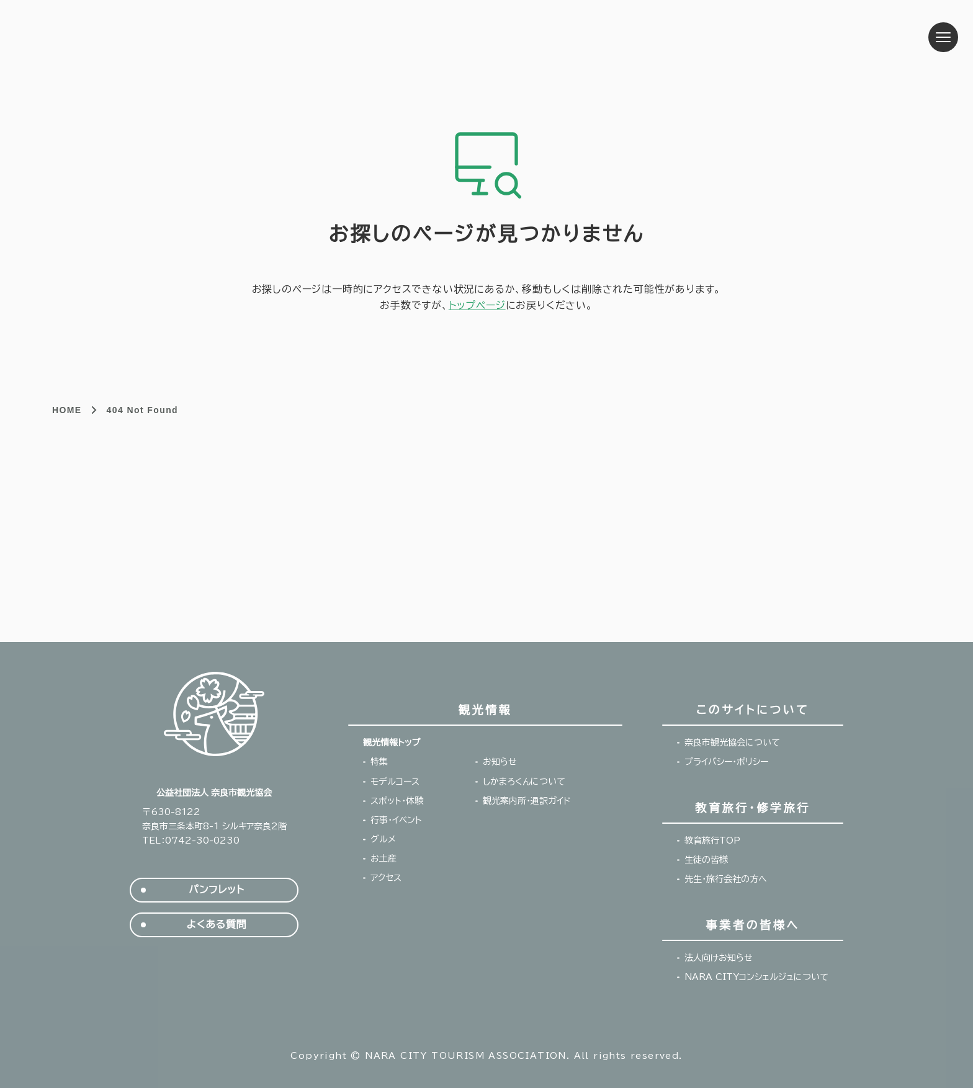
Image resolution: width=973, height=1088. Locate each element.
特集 (379, 761)
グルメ (383, 839)
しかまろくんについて (524, 781)
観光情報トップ (391, 742)
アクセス (385, 877)
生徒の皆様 (706, 859)
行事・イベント (396, 820)
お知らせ (500, 761)
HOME (67, 410)
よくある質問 (217, 924)
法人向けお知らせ (718, 957)
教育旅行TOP (712, 840)
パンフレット (216, 890)
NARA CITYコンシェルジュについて (756, 977)
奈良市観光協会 (120, 37)
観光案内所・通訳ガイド (527, 800)
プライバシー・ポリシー (726, 761)
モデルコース (394, 781)
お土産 (383, 858)
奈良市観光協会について (732, 742)
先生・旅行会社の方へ (725, 879)
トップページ (477, 305)
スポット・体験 (396, 800)
